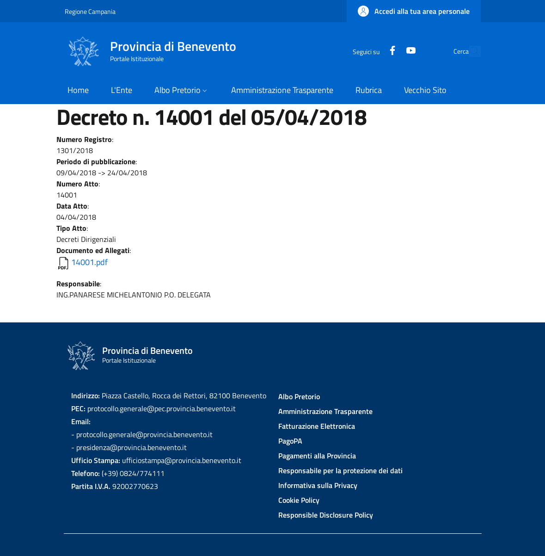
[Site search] (470, 51)
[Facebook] (371, 51)
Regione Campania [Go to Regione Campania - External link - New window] (90, 11)
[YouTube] (389, 51)
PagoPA (290, 440)
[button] (414, 11)
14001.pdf (89, 262)
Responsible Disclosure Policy (325, 514)
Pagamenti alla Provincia (317, 455)
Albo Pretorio (299, 396)
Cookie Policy (298, 500)
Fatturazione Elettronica (316, 426)
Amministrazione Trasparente (325, 411)
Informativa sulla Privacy (317, 485)
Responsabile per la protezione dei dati (340, 470)
